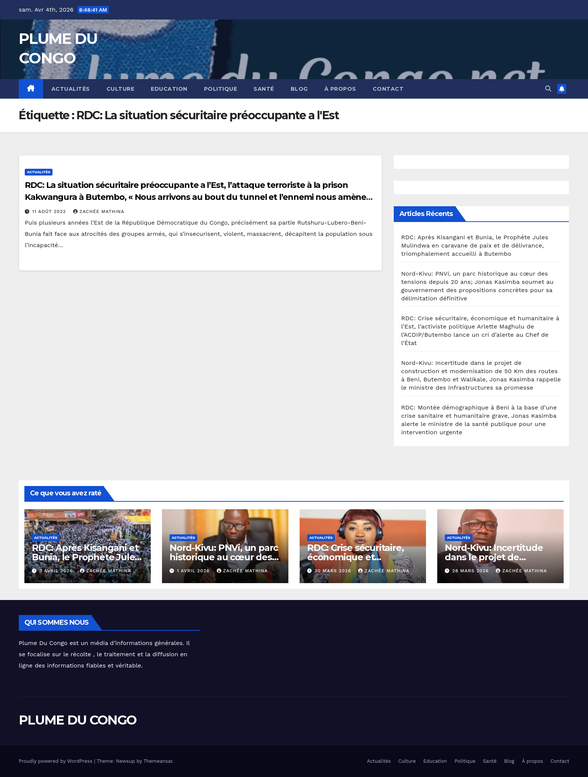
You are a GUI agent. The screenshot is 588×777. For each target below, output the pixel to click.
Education (169, 89)
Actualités (70, 89)
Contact (388, 89)
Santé (264, 89)
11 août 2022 (50, 211)
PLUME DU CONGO (77, 720)
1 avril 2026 (194, 570)
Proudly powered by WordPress (56, 761)
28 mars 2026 (471, 570)
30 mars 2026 (334, 570)
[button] (548, 88)
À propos (340, 89)
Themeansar (158, 761)
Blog (299, 89)
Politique (220, 89)
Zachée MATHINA (98, 211)
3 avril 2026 (57, 570)
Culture (120, 89)
